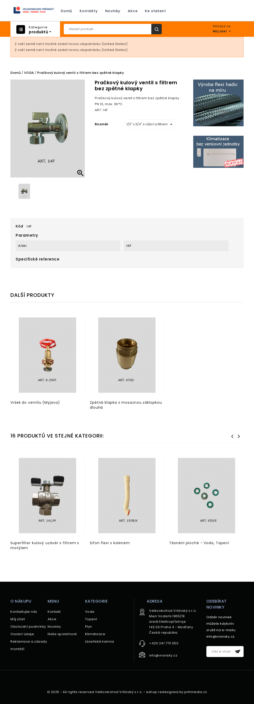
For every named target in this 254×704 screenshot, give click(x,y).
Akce (132, 11)
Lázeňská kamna (99, 641)
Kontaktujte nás (23, 611)
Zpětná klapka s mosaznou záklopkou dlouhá (126, 405)
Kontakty (88, 11)
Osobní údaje (22, 634)
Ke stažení (155, 11)
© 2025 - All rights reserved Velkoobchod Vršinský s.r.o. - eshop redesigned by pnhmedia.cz (127, 692)
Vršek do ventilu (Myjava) (35, 402)
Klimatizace (95, 634)
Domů (66, 11)
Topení (91, 619)
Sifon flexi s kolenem (110, 542)
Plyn (88, 626)
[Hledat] (112, 29)
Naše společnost (62, 634)
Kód (19, 226)
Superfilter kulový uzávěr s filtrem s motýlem (44, 545)
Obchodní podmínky (28, 626)
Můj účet (17, 619)
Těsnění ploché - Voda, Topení (199, 542)
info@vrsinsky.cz (163, 655)
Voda (90, 611)
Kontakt (54, 611)
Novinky (113, 11)
